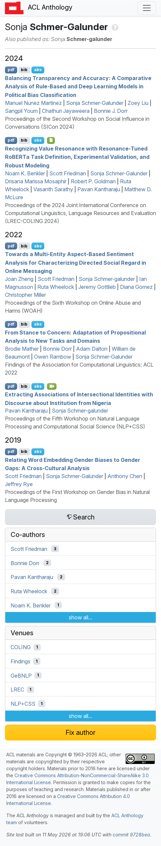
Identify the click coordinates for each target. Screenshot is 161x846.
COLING (21, 647)
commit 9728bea (131, 834)
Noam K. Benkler (25, 173)
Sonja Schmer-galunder (107, 279)
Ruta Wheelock (55, 287)
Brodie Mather (22, 348)
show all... (80, 617)
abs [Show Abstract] (38, 69)
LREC (17, 689)
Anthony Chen (124, 476)
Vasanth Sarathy (53, 189)
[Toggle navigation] (147, 8)
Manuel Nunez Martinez (33, 103)
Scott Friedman (67, 173)
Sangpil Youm (21, 111)
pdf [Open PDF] (11, 69)
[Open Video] (52, 386)
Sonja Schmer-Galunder (94, 103)
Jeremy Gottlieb (97, 287)
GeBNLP (21, 675)
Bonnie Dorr (57, 348)
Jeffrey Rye (19, 484)
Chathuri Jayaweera (66, 111)
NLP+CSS (23, 703)
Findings (20, 661)
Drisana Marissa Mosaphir (35, 181)
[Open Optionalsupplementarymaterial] (51, 140)
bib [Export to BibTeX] (24, 69)
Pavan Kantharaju (98, 189)
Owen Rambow (52, 356)
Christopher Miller (25, 294)
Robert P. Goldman (93, 181)
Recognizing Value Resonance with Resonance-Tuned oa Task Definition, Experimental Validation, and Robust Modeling (77, 156)
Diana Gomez (136, 287)
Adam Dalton (91, 348)
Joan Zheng (19, 279)
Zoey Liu (138, 103)
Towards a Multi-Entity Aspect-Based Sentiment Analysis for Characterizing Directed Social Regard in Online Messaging (75, 262)
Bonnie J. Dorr (111, 111)
